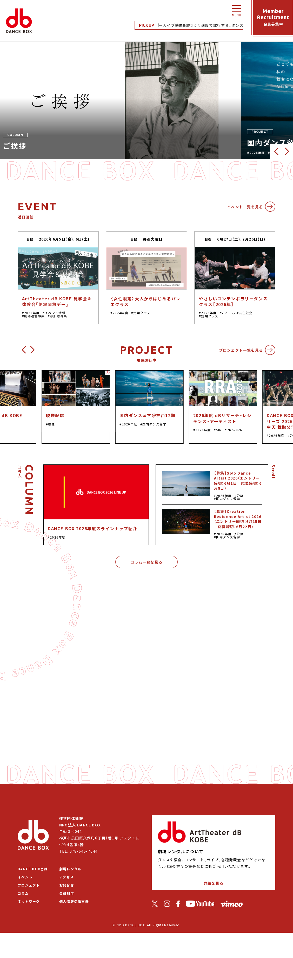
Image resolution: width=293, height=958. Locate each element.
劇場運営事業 (34, 316)
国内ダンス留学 (154, 424)
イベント (25, 877)
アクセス (66, 877)
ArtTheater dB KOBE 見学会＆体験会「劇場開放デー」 (57, 301)
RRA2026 (234, 430)
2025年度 (208, 312)
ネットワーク (29, 901)
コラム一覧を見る (146, 562)
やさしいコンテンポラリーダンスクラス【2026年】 (233, 301)
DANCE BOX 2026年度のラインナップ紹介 (92, 528)
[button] (275, 151)
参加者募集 (58, 316)
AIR (219, 430)
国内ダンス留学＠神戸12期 (147, 415)
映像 (51, 424)
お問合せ (66, 885)
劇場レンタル (70, 868)
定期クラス (141, 312)
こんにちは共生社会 (237, 312)
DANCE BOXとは (33, 868)
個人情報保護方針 (74, 901)
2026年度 (31, 312)
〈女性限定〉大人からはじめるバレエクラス (145, 301)
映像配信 (55, 415)
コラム (23, 893)
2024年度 (120, 312)
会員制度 (66, 893)
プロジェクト (29, 885)
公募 (240, 495)
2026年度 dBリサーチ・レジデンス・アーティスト (222, 418)
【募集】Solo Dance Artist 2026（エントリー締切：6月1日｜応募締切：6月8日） (238, 480)
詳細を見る (214, 883)
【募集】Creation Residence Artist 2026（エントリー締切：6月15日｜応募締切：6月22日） (238, 519)
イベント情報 (55, 312)
